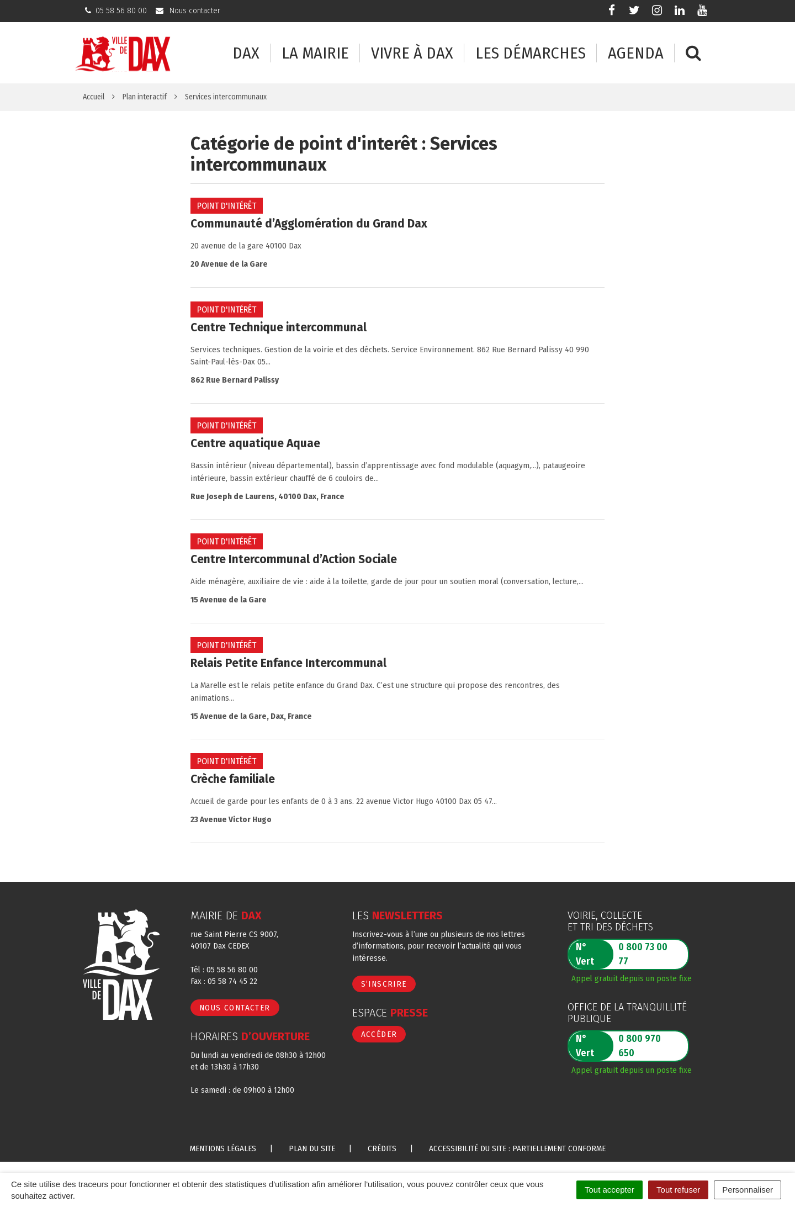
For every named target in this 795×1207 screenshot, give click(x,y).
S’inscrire (384, 984)
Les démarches (530, 53)
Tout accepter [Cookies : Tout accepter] (609, 1189)
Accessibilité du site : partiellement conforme (517, 1148)
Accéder (379, 1034)
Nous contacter (235, 1008)
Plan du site (312, 1148)
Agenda (636, 53)
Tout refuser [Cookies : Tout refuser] (678, 1189)
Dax (245, 53)
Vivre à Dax (412, 53)
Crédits (382, 1148)
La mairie (315, 53)
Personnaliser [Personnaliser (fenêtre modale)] (747, 1189)
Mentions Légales (223, 1148)
